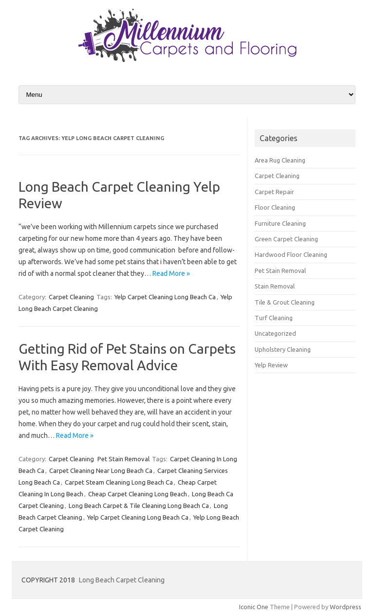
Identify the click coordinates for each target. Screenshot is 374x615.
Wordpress (345, 606)
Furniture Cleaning (280, 223)
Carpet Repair (274, 191)
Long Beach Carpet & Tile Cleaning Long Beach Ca (139, 505)
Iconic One (253, 606)
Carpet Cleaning (71, 296)
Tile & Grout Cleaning (285, 302)
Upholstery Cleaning (283, 349)
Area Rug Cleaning (280, 160)
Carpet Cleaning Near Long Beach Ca (100, 470)
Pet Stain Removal (123, 458)
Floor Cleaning (275, 207)
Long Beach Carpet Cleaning (122, 580)
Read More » (171, 273)
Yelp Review (271, 365)
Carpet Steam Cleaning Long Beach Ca (119, 482)
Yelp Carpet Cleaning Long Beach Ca (165, 296)
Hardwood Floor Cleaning (291, 254)
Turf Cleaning (274, 317)
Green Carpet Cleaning (286, 238)
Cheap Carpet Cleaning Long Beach (137, 493)
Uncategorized (275, 333)
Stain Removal (275, 286)
